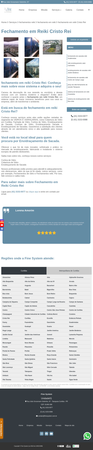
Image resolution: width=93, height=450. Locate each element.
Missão (44, 10)
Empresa (33, 10)
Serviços (56, 10)
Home (21, 10)
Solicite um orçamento (79, 40)
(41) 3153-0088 (85, 2)
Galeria (69, 10)
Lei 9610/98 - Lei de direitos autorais (50, 386)
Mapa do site (69, 425)
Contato (80, 10)
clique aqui (33, 192)
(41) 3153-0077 (70, 2)
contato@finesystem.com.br (46, 416)
